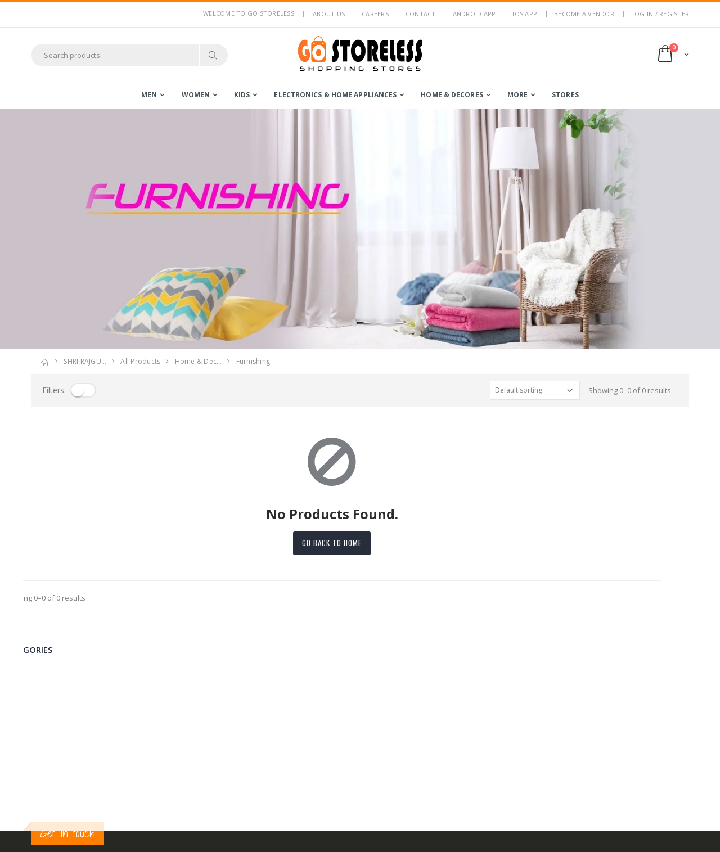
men (149, 95)
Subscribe (587, 724)
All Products (140, 361)
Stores (565, 95)
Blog (207, 777)
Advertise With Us (230, 836)
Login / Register (331, 693)
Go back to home (360, 542)
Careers (375, 14)
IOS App (524, 14)
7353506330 (93, 745)
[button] (672, 54)
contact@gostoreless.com (75, 773)
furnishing (253, 361)
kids (242, 95)
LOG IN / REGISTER (660, 14)
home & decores (452, 95)
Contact (421, 14)
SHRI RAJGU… (85, 361)
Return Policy (222, 737)
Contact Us (218, 791)
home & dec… (198, 361)
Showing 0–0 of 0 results (629, 390)
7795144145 (50, 745)
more (517, 95)
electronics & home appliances (335, 95)
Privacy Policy (223, 707)
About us (329, 14)
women (196, 95)
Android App (474, 14)
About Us (215, 693)
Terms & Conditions (233, 722)
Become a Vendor (584, 14)
